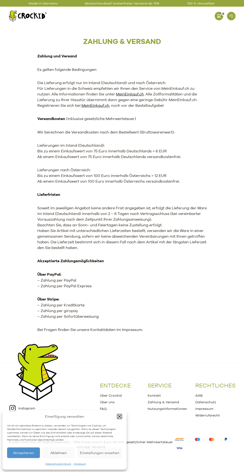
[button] (119, 416)
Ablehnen (58, 453)
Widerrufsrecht (207, 415)
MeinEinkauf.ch (130, 94)
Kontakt (154, 395)
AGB (198, 395)
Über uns (107, 402)
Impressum (79, 464)
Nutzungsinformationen (167, 409)
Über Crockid (111, 395)
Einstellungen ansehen (99, 453)
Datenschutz (205, 402)
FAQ (103, 409)
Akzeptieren (23, 453)
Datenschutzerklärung (58, 464)
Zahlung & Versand (122, 41)
